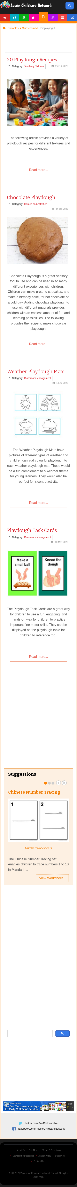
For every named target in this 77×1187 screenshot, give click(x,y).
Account (72, 17)
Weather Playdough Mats (35, 371)
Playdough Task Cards (32, 530)
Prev (58, 782)
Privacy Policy (44, 1156)
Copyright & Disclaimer (23, 1156)
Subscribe (60, 1156)
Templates (53, 17)
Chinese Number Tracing (34, 792)
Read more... (38, 170)
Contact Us (38, 1161)
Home (5, 17)
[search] (29, 1034)
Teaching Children (34, 66)
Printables (43, 16)
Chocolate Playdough (31, 197)
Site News (33, 1150)
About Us (20, 1150)
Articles (24, 17)
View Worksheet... (52, 878)
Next (64, 782)
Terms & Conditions (52, 1150)
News (14, 17)
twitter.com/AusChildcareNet (41, 1123)
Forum (62, 17)
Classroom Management (37, 378)
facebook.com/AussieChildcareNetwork (41, 1128)
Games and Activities (35, 204)
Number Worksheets (38, 848)
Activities (34, 17)
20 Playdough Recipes (32, 60)
